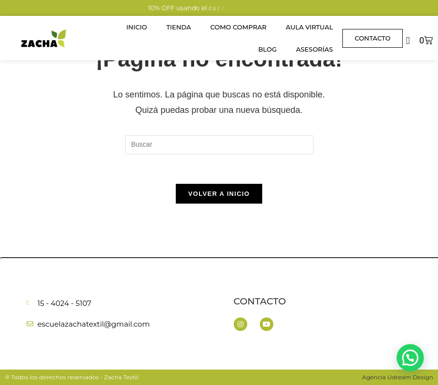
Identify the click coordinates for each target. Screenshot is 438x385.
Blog (267, 49)
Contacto (260, 301)
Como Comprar (238, 27)
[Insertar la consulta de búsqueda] (219, 144)
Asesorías (314, 49)
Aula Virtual (309, 27)
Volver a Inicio (219, 193)
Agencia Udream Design (397, 377)
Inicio (137, 27)
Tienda (178, 27)
